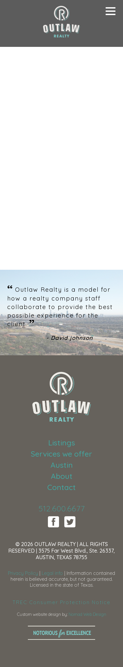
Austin (62, 465)
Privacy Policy (23, 573)
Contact (61, 487)
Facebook (53, 522)
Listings (61, 442)
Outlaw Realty (61, 23)
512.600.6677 (61, 508)
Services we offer (61, 454)
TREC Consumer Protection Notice (61, 602)
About (61, 476)
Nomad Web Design (87, 614)
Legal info (52, 573)
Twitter (70, 522)
